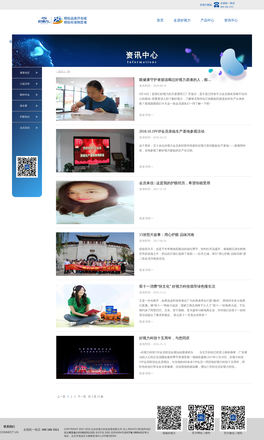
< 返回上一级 (63, 71)
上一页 (61, 396)
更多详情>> (146, 115)
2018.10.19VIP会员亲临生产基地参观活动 (171, 131)
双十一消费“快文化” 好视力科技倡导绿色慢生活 (177, 286)
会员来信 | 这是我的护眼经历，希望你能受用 (174, 183)
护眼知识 (25, 116)
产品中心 (207, 20)
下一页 (82, 396)
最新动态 (25, 72)
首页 (160, 20)
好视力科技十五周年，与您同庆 (164, 338)
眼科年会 (25, 94)
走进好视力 (182, 20)
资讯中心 (231, 20)
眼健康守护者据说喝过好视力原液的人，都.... (175, 80)
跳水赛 (23, 105)
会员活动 (25, 127)
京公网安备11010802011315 (79, 432)
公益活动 (25, 83)
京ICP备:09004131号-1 (136, 432)
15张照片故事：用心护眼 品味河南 (166, 235)
